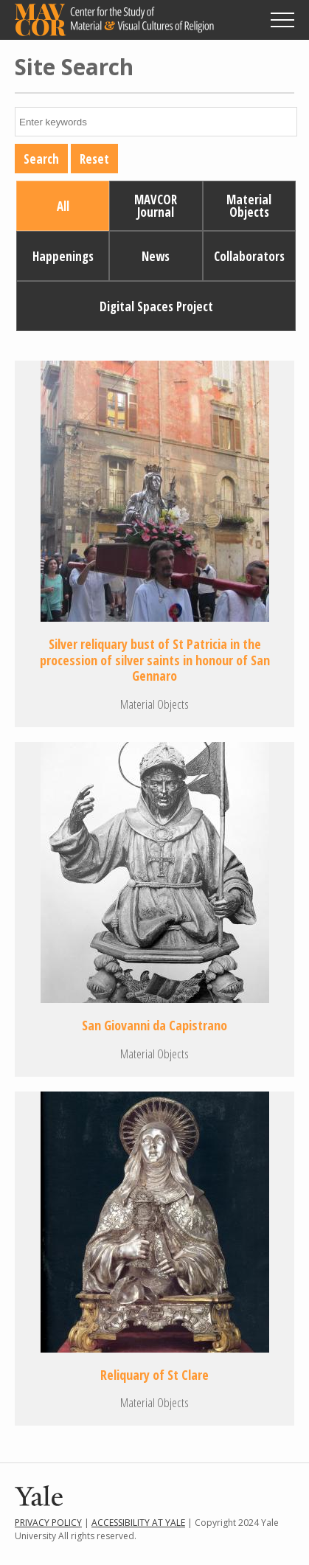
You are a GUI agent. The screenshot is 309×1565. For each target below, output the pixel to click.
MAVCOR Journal (155, 206)
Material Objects (248, 206)
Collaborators (249, 256)
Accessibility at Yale (138, 1522)
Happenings (63, 256)
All (63, 206)
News (156, 256)
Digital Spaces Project (156, 306)
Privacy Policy (48, 1522)
